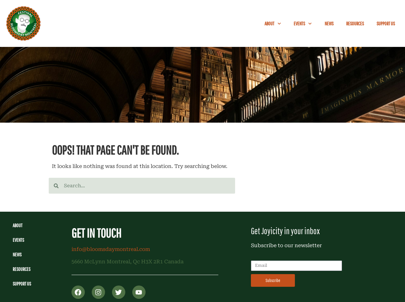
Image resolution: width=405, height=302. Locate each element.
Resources (355, 23)
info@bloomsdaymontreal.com (111, 249)
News (329, 23)
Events (303, 24)
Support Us (386, 23)
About (273, 24)
